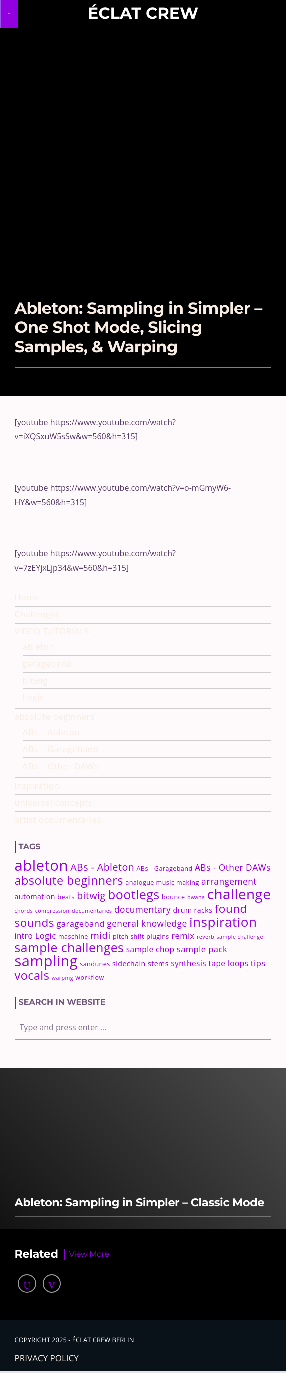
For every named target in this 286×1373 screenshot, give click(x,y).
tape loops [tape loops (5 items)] (228, 963)
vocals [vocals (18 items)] (32, 975)
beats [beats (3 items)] (65, 897)
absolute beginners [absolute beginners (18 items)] (69, 880)
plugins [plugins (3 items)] (157, 936)
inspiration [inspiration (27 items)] (223, 922)
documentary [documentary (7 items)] (142, 909)
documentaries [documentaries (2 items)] (92, 910)
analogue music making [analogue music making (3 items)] (162, 882)
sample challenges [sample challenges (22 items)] (69, 947)
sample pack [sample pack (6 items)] (202, 949)
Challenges (37, 614)
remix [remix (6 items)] (182, 935)
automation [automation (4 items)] (35, 896)
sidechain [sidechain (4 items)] (129, 963)
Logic (33, 697)
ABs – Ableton (51, 732)
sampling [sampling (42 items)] (46, 960)
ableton (39, 646)
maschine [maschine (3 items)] (73, 936)
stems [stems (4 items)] (158, 963)
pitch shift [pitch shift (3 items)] (128, 936)
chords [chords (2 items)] (24, 910)
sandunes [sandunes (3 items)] (95, 964)
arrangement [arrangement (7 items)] (229, 881)
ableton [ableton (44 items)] (41, 865)
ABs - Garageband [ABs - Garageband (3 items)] (164, 868)
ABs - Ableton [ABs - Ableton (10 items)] (102, 867)
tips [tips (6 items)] (258, 963)
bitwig (35, 680)
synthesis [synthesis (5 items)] (188, 963)
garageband (47, 663)
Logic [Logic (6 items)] (45, 935)
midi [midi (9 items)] (100, 935)
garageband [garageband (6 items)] (80, 923)
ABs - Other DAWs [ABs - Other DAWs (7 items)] (233, 867)
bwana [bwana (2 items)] (196, 897)
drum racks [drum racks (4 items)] (192, 910)
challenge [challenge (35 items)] (239, 893)
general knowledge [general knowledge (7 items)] (147, 923)
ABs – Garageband (61, 749)
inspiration (37, 785)
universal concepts (54, 802)
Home (27, 597)
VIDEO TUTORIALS (52, 631)
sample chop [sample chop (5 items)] (150, 949)
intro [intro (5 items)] (24, 935)
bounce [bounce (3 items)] (173, 897)
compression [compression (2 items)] (52, 910)
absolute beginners (55, 716)
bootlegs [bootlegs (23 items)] (134, 894)
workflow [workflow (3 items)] (89, 977)
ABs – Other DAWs (61, 766)
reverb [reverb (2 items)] (205, 936)
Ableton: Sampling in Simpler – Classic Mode (139, 1202)
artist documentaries (58, 819)
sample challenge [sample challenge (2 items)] (240, 936)
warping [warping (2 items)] (62, 977)
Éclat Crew (143, 13)
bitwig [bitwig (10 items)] (91, 895)
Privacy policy (47, 1358)
